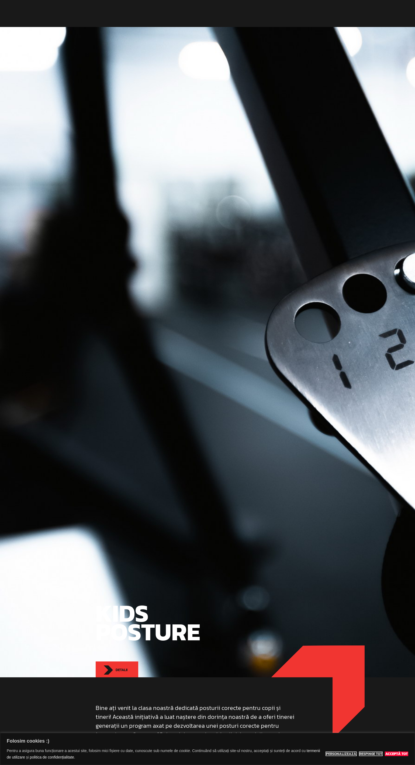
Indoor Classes (196, 13)
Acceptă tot (396, 754)
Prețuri (265, 13)
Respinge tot (370, 754)
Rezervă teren (293, 13)
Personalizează (341, 754)
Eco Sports (111, 13)
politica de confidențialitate (52, 757)
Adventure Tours (235, 13)
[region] (207, 749)
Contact (322, 13)
